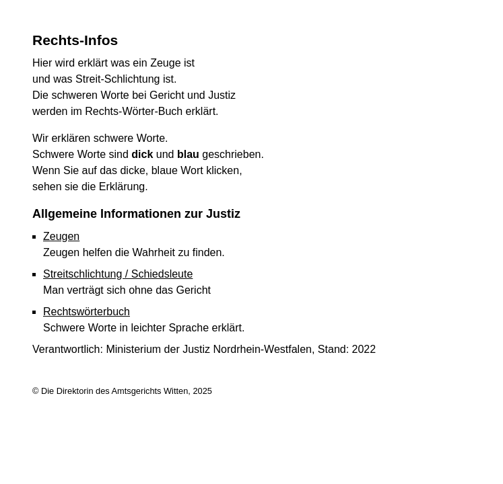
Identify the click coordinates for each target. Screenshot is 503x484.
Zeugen (61, 236)
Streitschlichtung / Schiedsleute (118, 274)
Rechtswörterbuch (86, 311)
